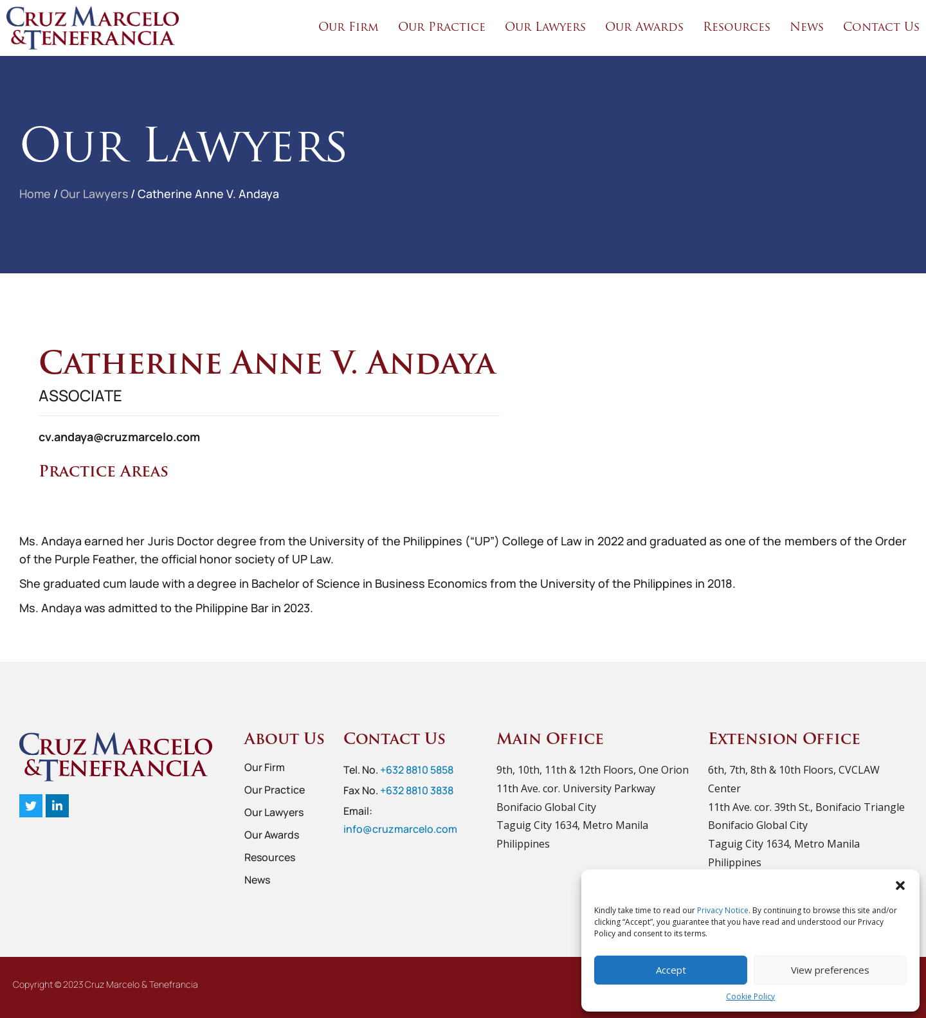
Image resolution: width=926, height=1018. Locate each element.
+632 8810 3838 (416, 790)
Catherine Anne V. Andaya (210, 193)
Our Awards (644, 28)
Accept (671, 969)
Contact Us (881, 28)
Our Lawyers (545, 28)
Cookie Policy (750, 996)
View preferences (830, 969)
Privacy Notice (723, 910)
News (807, 28)
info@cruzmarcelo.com (400, 829)
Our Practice (442, 28)
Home (35, 193)
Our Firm (348, 28)
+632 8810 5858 (416, 770)
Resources (736, 28)
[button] (900, 885)
